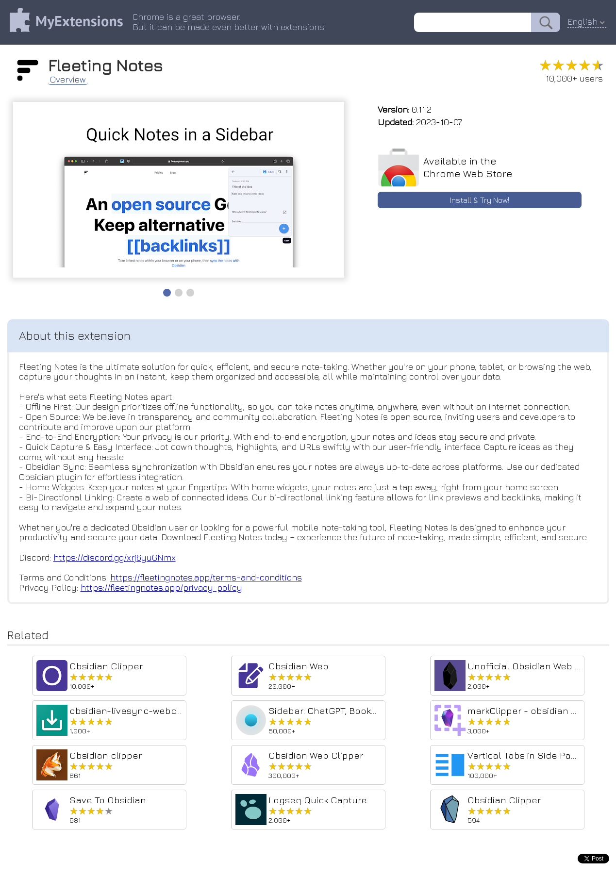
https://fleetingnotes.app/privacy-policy (161, 587)
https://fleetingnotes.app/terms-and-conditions (206, 577)
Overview (68, 79)
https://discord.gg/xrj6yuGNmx (114, 557)
